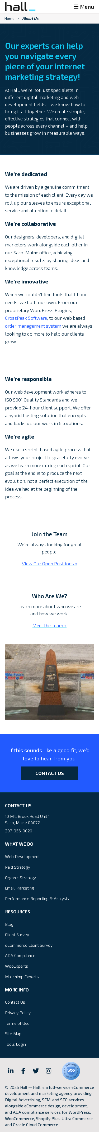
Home (9, 18)
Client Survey (17, 934)
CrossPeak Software (26, 318)
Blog (9, 924)
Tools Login (15, 1044)
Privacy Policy (18, 1012)
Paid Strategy (17, 866)
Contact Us (49, 773)
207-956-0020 (18, 830)
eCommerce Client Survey (29, 945)
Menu (83, 6)
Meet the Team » (49, 625)
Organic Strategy (20, 877)
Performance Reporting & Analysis (37, 898)
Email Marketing (19, 887)
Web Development (22, 856)
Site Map (13, 1033)
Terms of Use (17, 1023)
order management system (33, 326)
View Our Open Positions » (49, 563)
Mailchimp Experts (22, 976)
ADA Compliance (20, 955)
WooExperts (16, 965)
